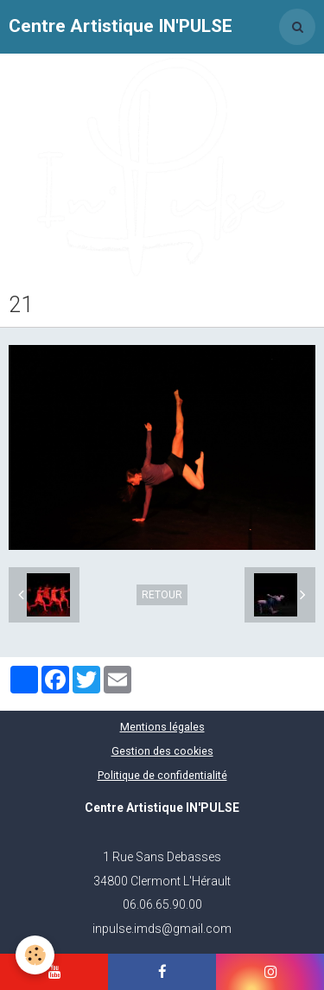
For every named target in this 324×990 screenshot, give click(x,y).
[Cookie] (35, 955)
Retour (162, 595)
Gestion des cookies (162, 750)
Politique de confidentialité (162, 775)
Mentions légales (162, 726)
